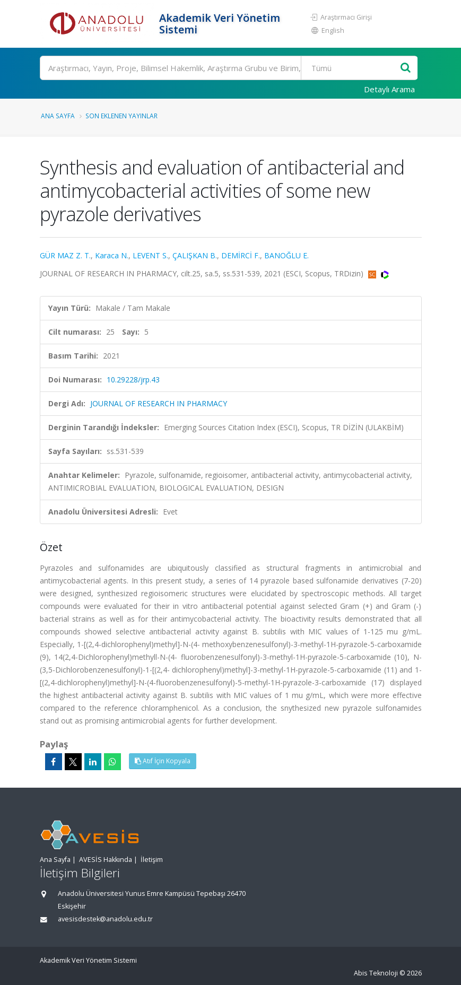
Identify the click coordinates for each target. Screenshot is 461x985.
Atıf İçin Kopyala (162, 760)
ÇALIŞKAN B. (194, 255)
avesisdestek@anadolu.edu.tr (105, 918)
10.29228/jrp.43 (133, 379)
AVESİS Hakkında (105, 859)
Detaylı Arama (389, 89)
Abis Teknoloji (376, 973)
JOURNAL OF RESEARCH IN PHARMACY (158, 403)
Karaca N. (111, 255)
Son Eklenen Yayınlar (121, 115)
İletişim (152, 859)
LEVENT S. (150, 255)
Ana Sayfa (58, 115)
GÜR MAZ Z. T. (65, 255)
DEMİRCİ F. (240, 255)
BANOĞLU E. (286, 255)
